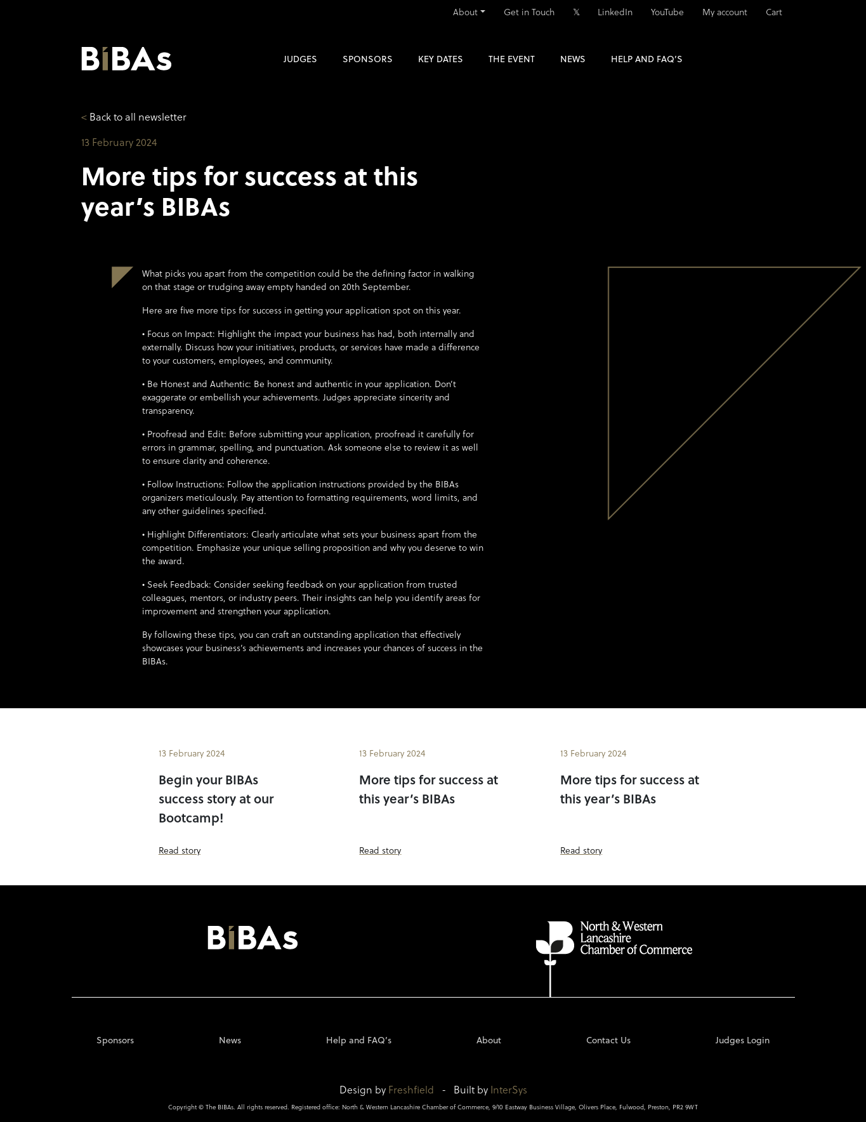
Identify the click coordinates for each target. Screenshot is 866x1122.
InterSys (508, 1089)
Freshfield (411, 1089)
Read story (179, 850)
